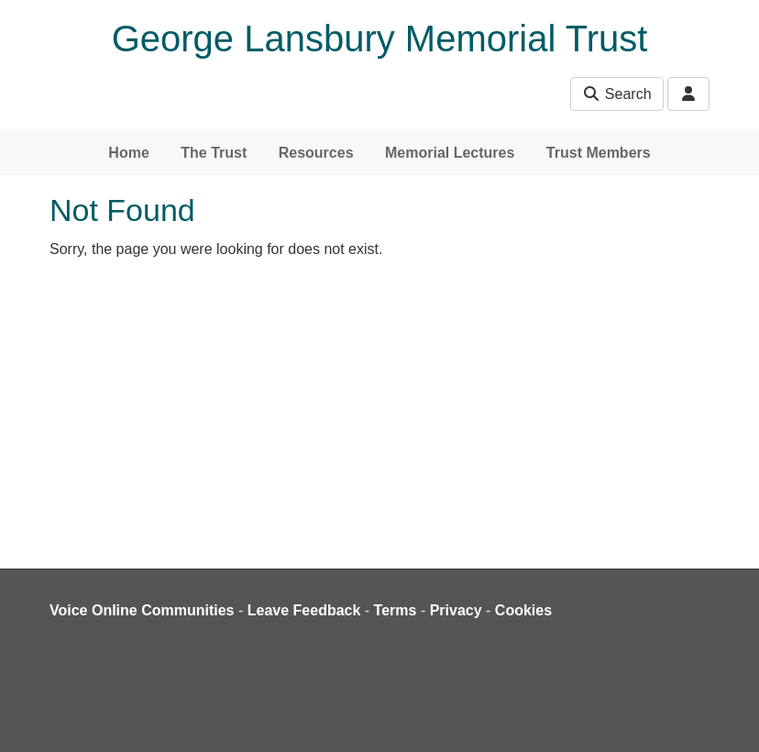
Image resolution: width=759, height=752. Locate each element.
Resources (316, 152)
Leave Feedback (304, 610)
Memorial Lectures (449, 152)
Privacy (456, 610)
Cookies (523, 610)
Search (616, 94)
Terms (395, 610)
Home (128, 152)
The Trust (214, 152)
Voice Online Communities (142, 610)
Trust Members (598, 152)
